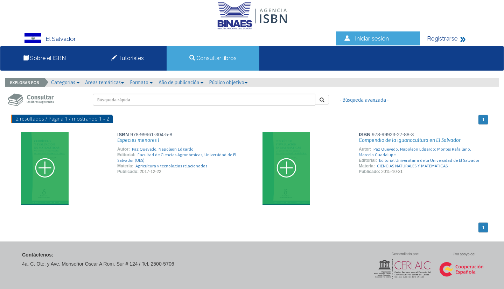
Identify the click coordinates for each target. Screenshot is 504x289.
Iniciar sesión (372, 38)
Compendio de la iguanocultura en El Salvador (410, 140)
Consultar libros (213, 58)
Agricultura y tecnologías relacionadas (171, 166)
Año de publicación (181, 82)
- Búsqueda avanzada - (364, 100)
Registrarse (442, 38)
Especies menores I (138, 140)
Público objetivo (228, 82)
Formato (141, 82)
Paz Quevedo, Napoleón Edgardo (163, 149)
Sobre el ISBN (44, 58)
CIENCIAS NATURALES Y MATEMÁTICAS (412, 166)
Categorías (65, 82)
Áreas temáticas (104, 82)
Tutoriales (127, 58)
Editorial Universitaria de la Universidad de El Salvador (429, 160)
